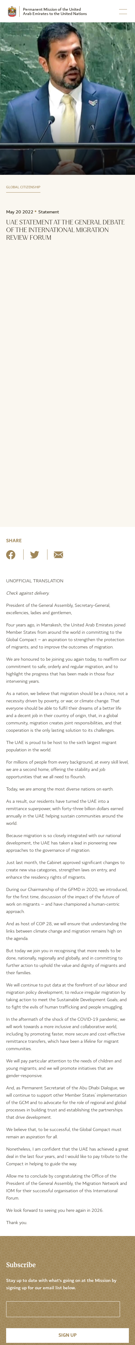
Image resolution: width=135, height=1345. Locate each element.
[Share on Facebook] (10, 557)
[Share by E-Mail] (58, 557)
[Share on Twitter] (34, 557)
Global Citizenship (23, 187)
